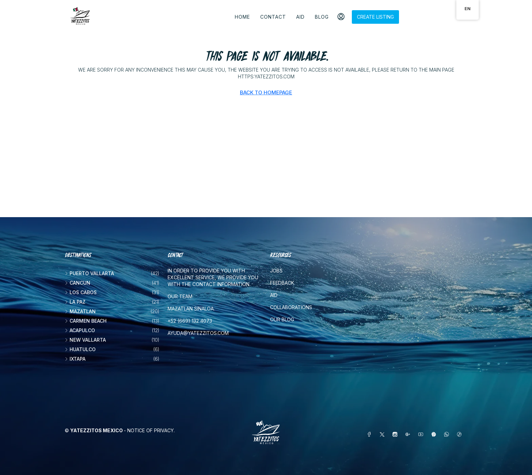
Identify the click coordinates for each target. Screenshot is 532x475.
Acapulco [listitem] (80, 330)
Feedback (282, 283)
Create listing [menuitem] (375, 17)
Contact (273, 17)
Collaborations (291, 307)
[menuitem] (341, 17)
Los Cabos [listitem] (81, 292)
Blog (322, 17)
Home (242, 17)
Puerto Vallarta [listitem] (89, 273)
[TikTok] (460, 434)
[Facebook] (370, 434)
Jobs (276, 270)
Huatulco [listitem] (80, 349)
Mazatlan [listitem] (80, 311)
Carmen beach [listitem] (86, 321)
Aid (300, 17)
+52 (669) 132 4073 (190, 321)
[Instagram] (396, 434)
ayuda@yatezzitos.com (198, 333)
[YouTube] (422, 434)
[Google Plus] (409, 434)
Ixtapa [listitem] (75, 359)
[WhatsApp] (448, 434)
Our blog (282, 319)
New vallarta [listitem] (85, 340)
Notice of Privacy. (151, 430)
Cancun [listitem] (77, 283)
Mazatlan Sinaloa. (191, 308)
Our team (180, 296)
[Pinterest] (435, 434)
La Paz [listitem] (75, 302)
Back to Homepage (266, 92)
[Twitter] (383, 434)
